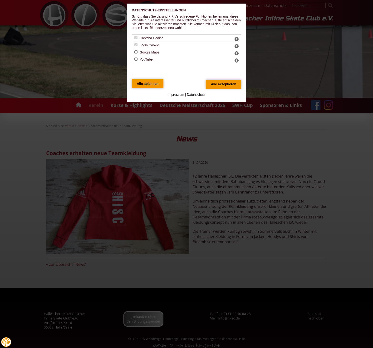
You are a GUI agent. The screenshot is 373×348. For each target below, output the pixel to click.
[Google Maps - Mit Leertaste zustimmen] (135, 51)
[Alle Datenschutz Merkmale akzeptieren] (223, 84)
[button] (6, 342)
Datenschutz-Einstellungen (159, 10)
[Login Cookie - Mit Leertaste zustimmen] (135, 44)
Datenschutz (196, 95)
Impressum (176, 95)
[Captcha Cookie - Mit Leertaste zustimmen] (135, 37)
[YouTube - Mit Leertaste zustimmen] (135, 59)
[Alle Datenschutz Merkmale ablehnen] (147, 83)
